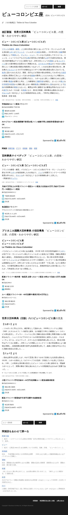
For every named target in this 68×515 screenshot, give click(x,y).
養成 (10, 81)
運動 (30, 148)
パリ (22, 49)
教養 (36, 84)
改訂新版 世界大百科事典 (16, 32)
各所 (3, 73)
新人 (62, 81)
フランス (5, 49)
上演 (47, 58)
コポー (11, 52)
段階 (12, 84)
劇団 (17, 49)
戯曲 (33, 76)
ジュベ (32, 55)
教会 (50, 64)
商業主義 (11, 148)
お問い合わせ (60, 500)
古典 (28, 58)
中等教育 (5, 84)
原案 (51, 61)
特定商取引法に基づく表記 (47, 500)
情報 (56, 100)
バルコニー (11, 70)
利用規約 (35, 500)
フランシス (20, 52)
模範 (15, 87)
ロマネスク (42, 64)
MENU (4, 2)
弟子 (5, 90)
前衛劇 (25, 148)
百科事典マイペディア (14, 155)
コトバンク (11, 7)
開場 (14, 55)
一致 (50, 84)
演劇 (60, 52)
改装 (38, 52)
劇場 (12, 49)
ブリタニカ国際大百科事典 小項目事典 (23, 230)
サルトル (5, 93)
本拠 (24, 90)
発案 (35, 148)
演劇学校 (39, 81)
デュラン (24, 55)
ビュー (18, 148)
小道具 (63, 73)
